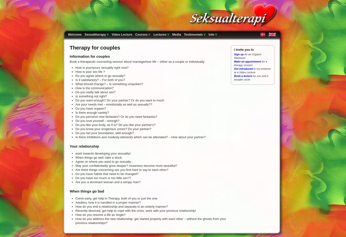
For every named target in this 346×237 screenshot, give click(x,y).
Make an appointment (247, 61)
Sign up (239, 54)
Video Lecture (122, 34)
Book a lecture (243, 76)
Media (176, 34)
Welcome (75, 34)
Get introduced (243, 68)
